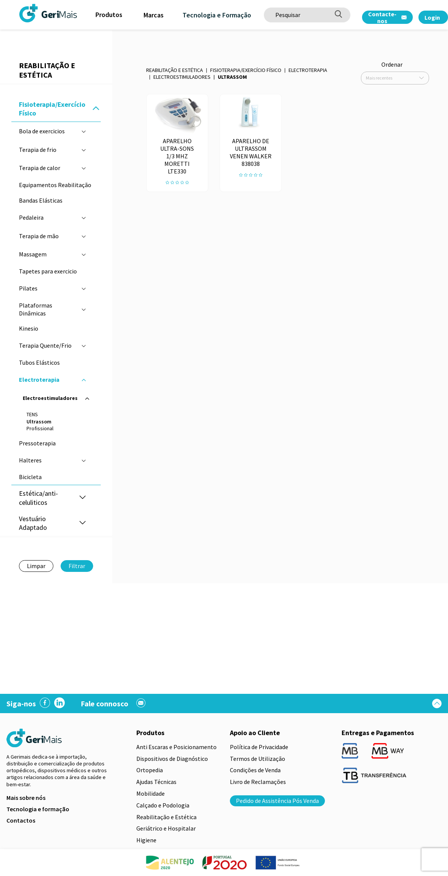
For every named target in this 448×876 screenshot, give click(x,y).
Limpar (36, 566)
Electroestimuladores (182, 76)
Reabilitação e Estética (174, 70)
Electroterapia (308, 70)
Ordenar (392, 64)
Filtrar (77, 566)
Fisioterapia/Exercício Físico (245, 70)
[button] (95, 108)
